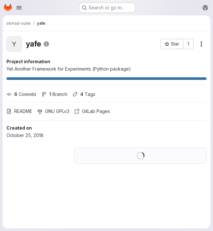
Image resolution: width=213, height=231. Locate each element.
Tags (83, 94)
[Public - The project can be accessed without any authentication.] (46, 44)
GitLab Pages (92, 111)
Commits (21, 94)
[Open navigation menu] (19, 8)
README (19, 111)
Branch (54, 94)
